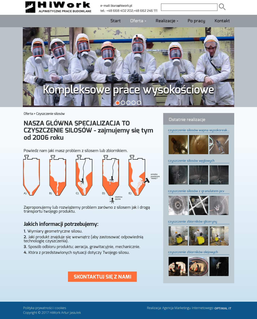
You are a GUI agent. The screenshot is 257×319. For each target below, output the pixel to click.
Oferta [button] (138, 21)
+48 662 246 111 (145, 11)
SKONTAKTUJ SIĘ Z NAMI (102, 276)
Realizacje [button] (167, 21)
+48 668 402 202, (119, 11)
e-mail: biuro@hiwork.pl (116, 6)
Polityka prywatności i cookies (44, 308)
